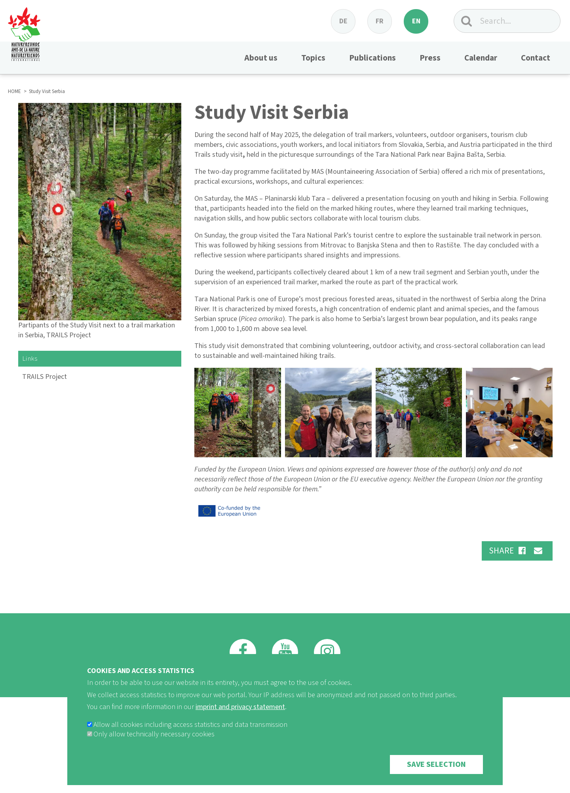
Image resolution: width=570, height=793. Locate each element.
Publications (372, 58)
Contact (535, 58)
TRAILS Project (44, 377)
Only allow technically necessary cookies (154, 742)
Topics (313, 58)
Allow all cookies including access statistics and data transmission (190, 733)
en (416, 21)
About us (260, 58)
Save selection (436, 772)
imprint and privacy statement (240, 715)
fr (380, 21)
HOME (14, 91)
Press (430, 58)
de (343, 21)
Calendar (480, 58)
